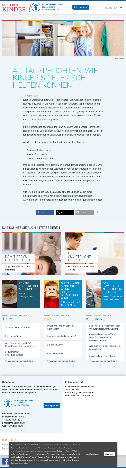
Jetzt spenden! (81, 7)
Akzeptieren (109, 454)
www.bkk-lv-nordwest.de (82, 395)
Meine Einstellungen (92, 454)
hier (80, 199)
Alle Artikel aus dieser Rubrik (19, 361)
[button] (45, 212)
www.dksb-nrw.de (16, 426)
